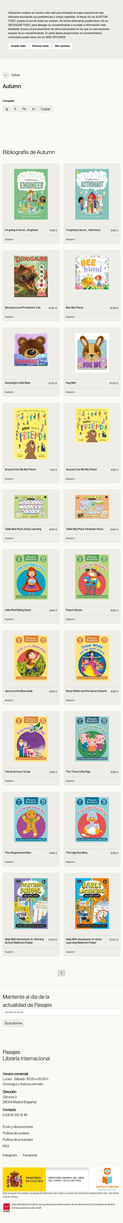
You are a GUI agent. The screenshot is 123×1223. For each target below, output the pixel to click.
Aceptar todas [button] (18, 46)
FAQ (6, 1146)
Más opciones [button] (62, 46)
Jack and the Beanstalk (19, 691)
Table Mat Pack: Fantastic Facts (84, 529)
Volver (11, 75)
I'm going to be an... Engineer (21, 230)
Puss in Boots (74, 610)
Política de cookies (16, 1133)
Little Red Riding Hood (18, 610)
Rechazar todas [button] (40, 46)
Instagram (10, 1155)
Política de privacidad (18, 1140)
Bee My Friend (74, 307)
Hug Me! (71, 382)
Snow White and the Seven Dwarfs (86, 691)
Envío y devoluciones (18, 1127)
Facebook (30, 1155)
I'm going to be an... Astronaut (83, 230)
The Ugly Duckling (76, 852)
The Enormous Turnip (17, 771)
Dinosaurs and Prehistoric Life (22, 307)
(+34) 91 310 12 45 (15, 1115)
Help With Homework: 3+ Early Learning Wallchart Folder (84, 941)
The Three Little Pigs (78, 771)
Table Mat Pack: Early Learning (23, 529)
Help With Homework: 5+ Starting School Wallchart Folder (24, 941)
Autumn (9, 239)
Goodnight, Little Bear (18, 382)
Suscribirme (13, 1023)
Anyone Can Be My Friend (20, 469)
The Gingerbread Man (18, 852)
